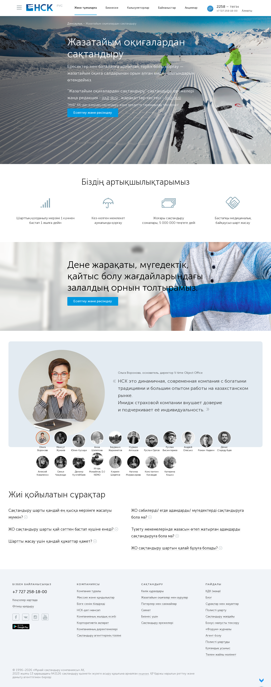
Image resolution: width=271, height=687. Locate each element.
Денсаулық (74, 23)
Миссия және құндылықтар (96, 597)
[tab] (67, 515)
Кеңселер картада (24, 600)
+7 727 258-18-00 (228, 11)
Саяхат (146, 610)
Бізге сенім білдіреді (91, 604)
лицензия (144, 673)
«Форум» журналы (218, 629)
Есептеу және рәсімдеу (92, 124)
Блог (209, 597)
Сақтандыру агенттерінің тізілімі (99, 635)
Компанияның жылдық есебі (96, 616)
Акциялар (192, 7)
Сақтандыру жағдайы (220, 616)
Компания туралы (89, 591)
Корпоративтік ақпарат (93, 623)
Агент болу (213, 635)
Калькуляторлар (140, 7)
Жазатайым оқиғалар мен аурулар (164, 597)
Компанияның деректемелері (97, 629)
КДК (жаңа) (213, 591)
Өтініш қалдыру (23, 606)
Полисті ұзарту (216, 610)
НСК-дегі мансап (88, 610)
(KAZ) (107, 97)
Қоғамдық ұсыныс (218, 648)
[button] (67, 513)
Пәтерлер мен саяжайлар (159, 604)
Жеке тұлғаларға (87, 7)
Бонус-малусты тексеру (222, 623)
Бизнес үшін (149, 616)
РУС (60, 7)
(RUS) (118, 97)
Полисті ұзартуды (218, 642)
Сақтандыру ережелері (157, 623)
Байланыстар (168, 7)
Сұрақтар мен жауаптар (222, 604)
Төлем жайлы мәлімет (221, 654)
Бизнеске (113, 7)
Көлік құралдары (152, 591)
